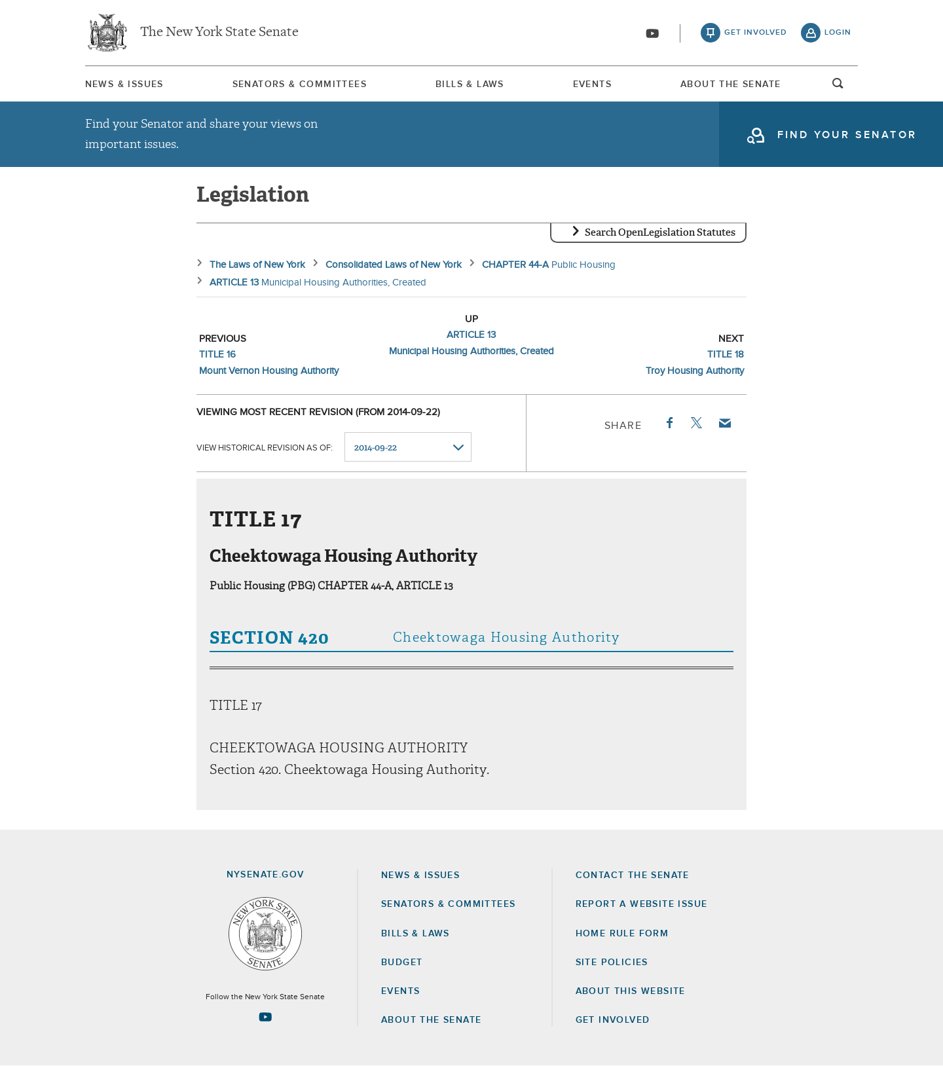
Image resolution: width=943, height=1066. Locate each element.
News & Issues (124, 84)
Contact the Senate (633, 875)
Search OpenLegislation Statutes (660, 232)
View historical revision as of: (264, 447)
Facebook (668, 423)
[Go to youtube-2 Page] (265, 1016)
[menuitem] (124, 84)
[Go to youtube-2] (652, 33)
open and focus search (838, 87)
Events (592, 84)
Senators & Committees (299, 84)
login (837, 33)
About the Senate (431, 1020)
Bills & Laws (469, 84)
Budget (401, 962)
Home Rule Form (622, 933)
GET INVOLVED (613, 1020)
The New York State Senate (219, 32)
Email (724, 423)
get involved (755, 33)
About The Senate (730, 84)
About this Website (631, 991)
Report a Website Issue (642, 904)
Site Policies (612, 962)
